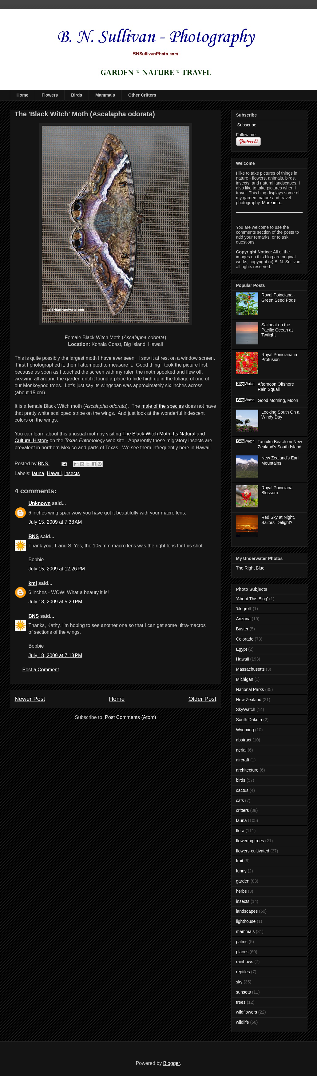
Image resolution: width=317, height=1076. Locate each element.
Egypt (241, 649)
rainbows (244, 961)
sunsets (243, 992)
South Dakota (249, 719)
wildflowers (246, 1012)
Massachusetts (250, 669)
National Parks (250, 689)
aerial (241, 750)
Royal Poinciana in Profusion (279, 357)
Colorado (245, 639)
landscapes (247, 911)
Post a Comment (40, 669)
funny (241, 870)
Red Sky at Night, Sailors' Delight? (278, 520)
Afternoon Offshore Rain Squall (276, 387)
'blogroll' (244, 608)
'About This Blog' (252, 598)
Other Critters (142, 95)
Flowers (50, 95)
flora (240, 830)
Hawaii (54, 473)
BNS (34, 536)
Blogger (171, 1063)
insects (72, 473)
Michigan (244, 679)
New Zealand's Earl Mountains (280, 460)
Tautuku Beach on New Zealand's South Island (280, 444)
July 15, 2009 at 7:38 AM (55, 522)
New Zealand (249, 699)
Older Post (202, 699)
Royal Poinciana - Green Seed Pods (278, 297)
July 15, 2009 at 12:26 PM (57, 568)
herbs (241, 891)
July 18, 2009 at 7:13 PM (55, 655)
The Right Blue (250, 568)
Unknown (40, 503)
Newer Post (30, 699)
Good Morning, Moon (278, 400)
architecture (247, 770)
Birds (76, 95)
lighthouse (246, 921)
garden (243, 881)
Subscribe (246, 124)
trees (241, 1002)
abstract (244, 739)
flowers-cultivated (252, 850)
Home (23, 95)
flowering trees (250, 840)
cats (240, 800)
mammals (245, 931)
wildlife (242, 1022)
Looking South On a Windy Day (280, 415)
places (242, 951)
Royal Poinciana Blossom (276, 490)
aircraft (242, 759)
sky (239, 981)
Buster (242, 628)
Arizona (243, 618)
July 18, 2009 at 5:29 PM (55, 601)
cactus (242, 790)
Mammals (105, 95)
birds (240, 780)
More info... (272, 202)
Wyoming (245, 729)
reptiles (243, 971)
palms (242, 941)
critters (242, 810)
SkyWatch (246, 709)
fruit (239, 860)
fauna (38, 473)
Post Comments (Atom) (130, 717)
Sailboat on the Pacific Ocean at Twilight (277, 330)
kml (33, 583)
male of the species (162, 406)
